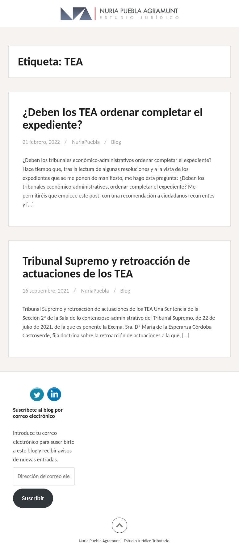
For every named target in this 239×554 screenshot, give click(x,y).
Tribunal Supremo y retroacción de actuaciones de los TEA (106, 267)
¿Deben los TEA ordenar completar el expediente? (113, 118)
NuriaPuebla (86, 142)
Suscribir (33, 498)
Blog (116, 142)
